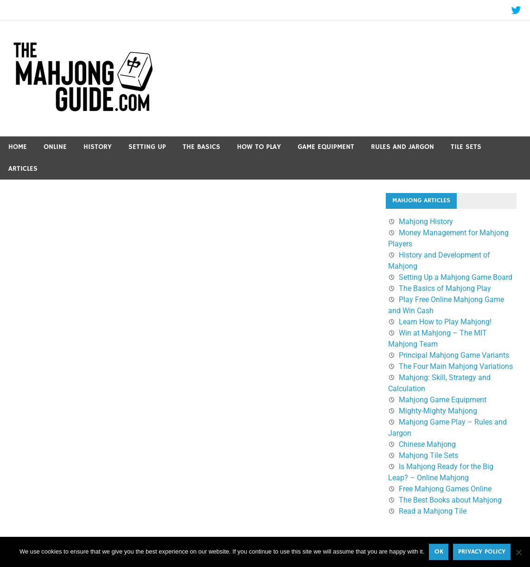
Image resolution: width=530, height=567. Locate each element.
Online (55, 146)
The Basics (201, 146)
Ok (438, 552)
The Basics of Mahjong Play (445, 288)
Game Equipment (326, 146)
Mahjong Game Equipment (442, 399)
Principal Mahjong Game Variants (454, 355)
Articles (23, 168)
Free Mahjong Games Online (445, 488)
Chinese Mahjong (427, 444)
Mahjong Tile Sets (428, 455)
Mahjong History (426, 221)
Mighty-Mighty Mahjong (438, 410)
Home (17, 146)
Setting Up (147, 146)
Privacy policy (481, 552)
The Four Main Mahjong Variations (456, 366)
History (97, 146)
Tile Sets (466, 146)
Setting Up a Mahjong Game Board (455, 277)
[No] (518, 552)
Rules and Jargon (402, 146)
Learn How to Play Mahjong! (445, 321)
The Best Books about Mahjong (450, 500)
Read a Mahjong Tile (432, 511)
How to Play (259, 146)
